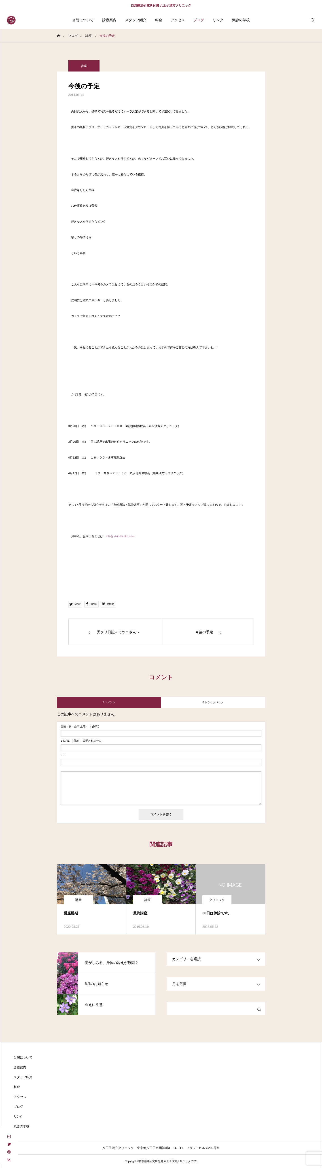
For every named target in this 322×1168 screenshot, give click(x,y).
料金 (158, 20)
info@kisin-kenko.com (120, 536)
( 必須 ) (80, 726)
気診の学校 (241, 20)
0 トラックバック (212, 702)
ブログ (198, 20)
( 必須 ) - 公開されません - (82, 740)
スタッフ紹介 (135, 20)
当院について (83, 20)
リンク (218, 20)
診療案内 (109, 20)
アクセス (178, 20)
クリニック (217, 900)
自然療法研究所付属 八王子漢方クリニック (161, 5)
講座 (84, 68)
